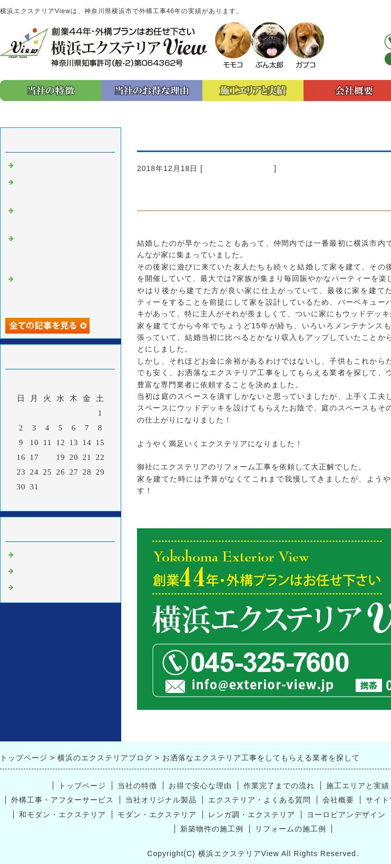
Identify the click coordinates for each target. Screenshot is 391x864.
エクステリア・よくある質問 (259, 800)
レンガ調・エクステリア (251, 814)
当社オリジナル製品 (161, 800)
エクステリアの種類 (54, 166)
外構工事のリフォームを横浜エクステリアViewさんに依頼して (63, 291)
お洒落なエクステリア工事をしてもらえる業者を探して (62, 251)
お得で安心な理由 (200, 785)
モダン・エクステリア (157, 814)
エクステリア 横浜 (238, 168)
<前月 (39, 500)
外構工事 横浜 (45, 588)
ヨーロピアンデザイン (346, 814)
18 (47, 457)
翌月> (82, 500)
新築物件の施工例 (211, 829)
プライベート (41, 571)
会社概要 (338, 800)
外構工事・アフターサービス (62, 800)
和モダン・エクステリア (62, 814)
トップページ (82, 785)
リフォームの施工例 (290, 829)
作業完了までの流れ (279, 785)
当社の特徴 (137, 785)
